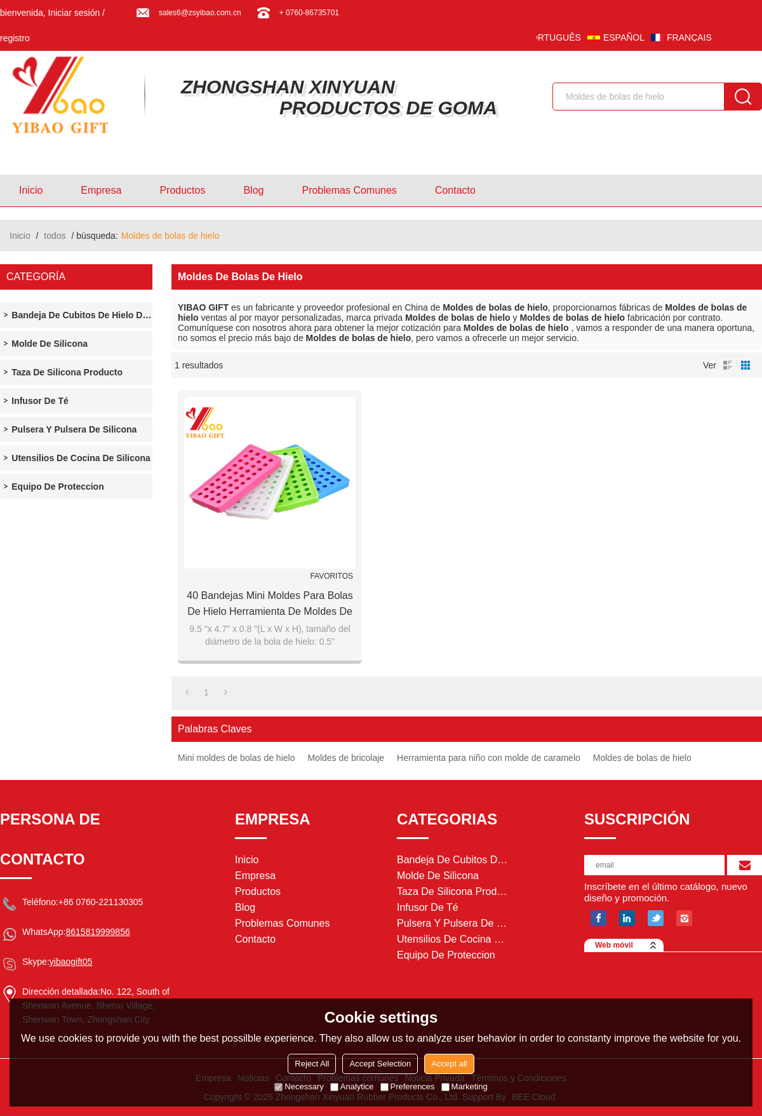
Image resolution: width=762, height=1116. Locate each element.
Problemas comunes (349, 190)
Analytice (352, 1086)
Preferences (407, 1086)
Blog (253, 190)
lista (727, 365)
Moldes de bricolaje (345, 758)
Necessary (298, 1086)
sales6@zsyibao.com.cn (200, 12)
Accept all (449, 1063)
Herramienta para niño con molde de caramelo (488, 758)
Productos (182, 190)
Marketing (464, 1086)
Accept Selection (380, 1063)
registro (15, 38)
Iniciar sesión (74, 13)
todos (54, 236)
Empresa (101, 190)
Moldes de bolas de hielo (642, 758)
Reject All (312, 1063)
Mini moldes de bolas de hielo (236, 758)
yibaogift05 (71, 962)
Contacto (455, 190)
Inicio (31, 190)
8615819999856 (97, 932)
